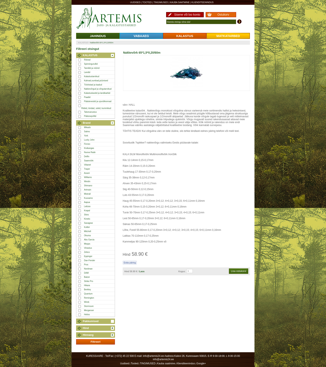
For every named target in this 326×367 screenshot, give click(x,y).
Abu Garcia (89, 239)
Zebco (87, 252)
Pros (86, 264)
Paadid (87, 97)
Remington (89, 298)
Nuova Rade (90, 152)
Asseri (87, 173)
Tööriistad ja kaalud (93, 85)
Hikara (87, 285)
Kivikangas (89, 148)
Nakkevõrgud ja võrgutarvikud (97, 89)
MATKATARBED (228, 36)
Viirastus (88, 248)
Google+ (201, 363)
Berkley (87, 289)
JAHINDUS (98, 36)
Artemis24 (113, 18)
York (86, 136)
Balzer (87, 277)
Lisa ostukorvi (238, 271)
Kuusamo (88, 198)
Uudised (135, 2)
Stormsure (89, 306)
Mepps (87, 244)
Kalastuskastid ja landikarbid (97, 93)
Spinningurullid (91, 64)
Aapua (87, 202)
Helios (87, 314)
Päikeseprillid (90, 116)
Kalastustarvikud (91, 76)
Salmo (87, 131)
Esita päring (130, 262)
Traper (87, 169)
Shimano (88, 185)
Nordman (88, 269)
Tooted (147, 2)
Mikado (87, 127)
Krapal (87, 210)
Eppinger (88, 256)
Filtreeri (96, 341)
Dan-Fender (89, 260)
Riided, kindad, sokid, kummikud (96, 108)
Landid (87, 72)
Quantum (88, 294)
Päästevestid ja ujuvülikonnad (97, 101)
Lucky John (89, 140)
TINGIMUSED (161, 2)
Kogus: (181, 271)
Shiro (86, 215)
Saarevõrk (89, 160)
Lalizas (87, 206)
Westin (87, 181)
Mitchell (87, 231)
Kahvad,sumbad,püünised (96, 80)
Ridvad (87, 60)
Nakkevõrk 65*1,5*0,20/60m (101, 43)
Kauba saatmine (180, 2)
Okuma (87, 235)
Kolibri (87, 227)
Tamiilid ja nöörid (91, 68)
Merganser (89, 310)
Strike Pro (88, 281)
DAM (86, 273)
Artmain (87, 190)
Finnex (87, 144)
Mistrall (87, 194)
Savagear (88, 223)
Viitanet (87, 165)
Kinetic (87, 219)
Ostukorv (223, 14)
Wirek (86, 302)
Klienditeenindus (202, 2)
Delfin (86, 156)
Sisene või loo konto (187, 14)
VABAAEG (141, 36)
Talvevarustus (90, 112)
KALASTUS (184, 36)
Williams (88, 177)
